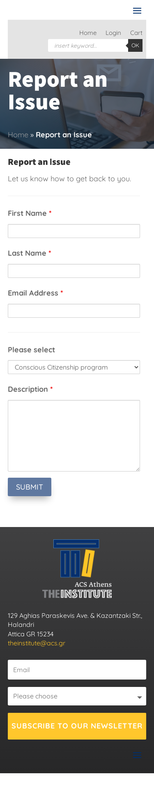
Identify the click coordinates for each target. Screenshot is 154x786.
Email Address (35, 293)
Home (88, 33)
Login (113, 33)
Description (30, 389)
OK (135, 45)
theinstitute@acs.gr (36, 643)
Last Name (29, 253)
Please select (31, 349)
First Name (30, 213)
